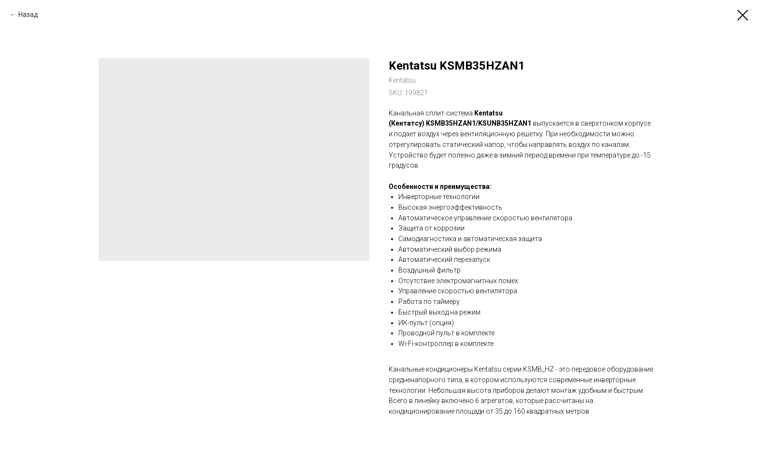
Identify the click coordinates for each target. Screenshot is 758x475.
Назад (28, 14)
